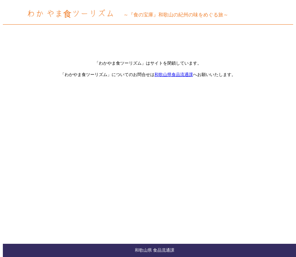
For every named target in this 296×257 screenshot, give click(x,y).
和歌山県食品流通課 (173, 74)
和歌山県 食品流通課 (154, 250)
